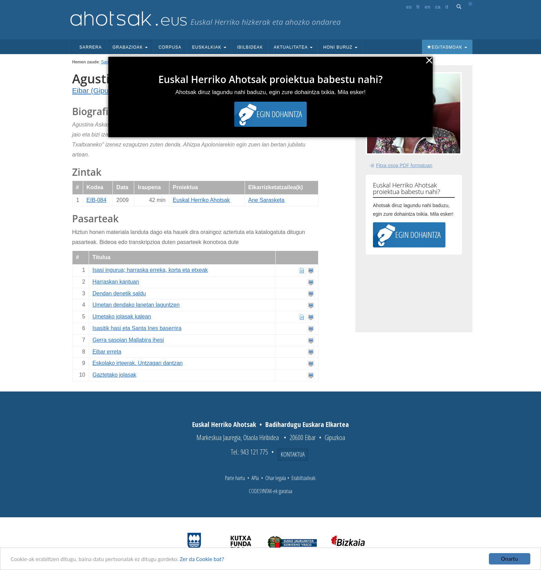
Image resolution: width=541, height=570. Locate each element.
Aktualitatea (293, 47)
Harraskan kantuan (115, 282)
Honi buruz (340, 47)
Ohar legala (275, 478)
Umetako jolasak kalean (121, 316)
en (427, 7)
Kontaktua (293, 454)
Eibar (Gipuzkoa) (99, 90)
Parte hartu (235, 478)
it (447, 7)
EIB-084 (97, 200)
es (409, 7)
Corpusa (169, 47)
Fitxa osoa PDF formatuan (404, 165)
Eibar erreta (106, 352)
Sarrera (90, 47)
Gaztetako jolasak (114, 375)
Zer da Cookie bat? (202, 559)
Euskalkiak (209, 47)
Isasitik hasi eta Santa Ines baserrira (136, 328)
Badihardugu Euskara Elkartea (307, 424)
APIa (255, 478)
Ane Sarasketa (266, 200)
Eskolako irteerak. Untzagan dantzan (137, 363)
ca (438, 7)
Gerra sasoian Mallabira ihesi (128, 340)
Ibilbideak (250, 47)
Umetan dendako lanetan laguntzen (136, 305)
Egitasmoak (447, 47)
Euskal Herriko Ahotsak (201, 200)
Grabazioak (130, 47)
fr (418, 7)
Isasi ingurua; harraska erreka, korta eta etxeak (150, 270)
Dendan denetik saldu (119, 293)
